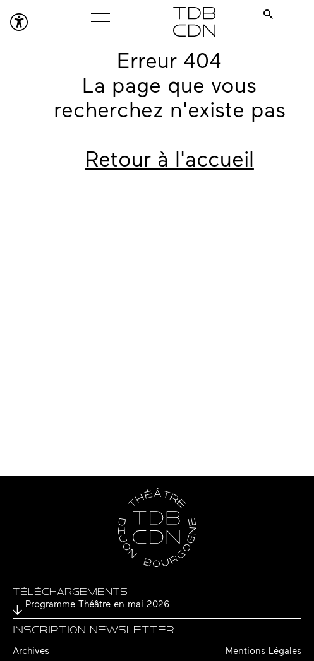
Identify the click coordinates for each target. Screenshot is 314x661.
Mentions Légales (263, 652)
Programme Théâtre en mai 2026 (97, 605)
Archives (31, 652)
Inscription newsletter (93, 630)
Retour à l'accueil (169, 161)
